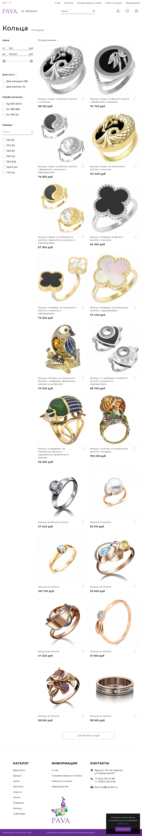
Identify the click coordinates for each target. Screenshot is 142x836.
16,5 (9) (8, 150)
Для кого (9, 74)
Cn (9, 3)
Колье (16, 797)
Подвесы (18, 803)
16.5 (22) (9, 161)
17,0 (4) (8, 172)
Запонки (18, 786)
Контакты (68, 3)
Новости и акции (113, 3)
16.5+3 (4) (9, 167)
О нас (57, 3)
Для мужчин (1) (13, 86)
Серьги (17, 792)
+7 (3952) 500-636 (105, 781)
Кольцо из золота (100, 522)
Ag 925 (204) (12, 103)
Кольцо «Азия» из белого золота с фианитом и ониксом (109, 100)
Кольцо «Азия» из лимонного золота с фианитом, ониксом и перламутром (56, 240)
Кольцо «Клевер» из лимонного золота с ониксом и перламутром (57, 310)
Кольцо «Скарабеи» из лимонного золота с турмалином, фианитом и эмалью (53, 453)
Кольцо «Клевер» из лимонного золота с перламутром (109, 309)
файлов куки (123, 823)
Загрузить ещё (89, 735)
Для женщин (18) (15, 81)
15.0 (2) (8, 145)
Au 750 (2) (10, 114)
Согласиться (123, 829)
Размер (8, 125)
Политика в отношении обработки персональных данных (71, 833)
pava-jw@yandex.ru (106, 787)
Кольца (17, 808)
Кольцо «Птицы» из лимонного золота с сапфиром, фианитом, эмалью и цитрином (57, 381)
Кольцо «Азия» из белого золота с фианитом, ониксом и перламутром (57, 169)
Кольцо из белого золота (53, 522)
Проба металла (13, 97)
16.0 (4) (8, 156)
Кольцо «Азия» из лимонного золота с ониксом (107, 168)
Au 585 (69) (11, 109)
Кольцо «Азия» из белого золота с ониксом (57, 100)
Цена (5, 40)
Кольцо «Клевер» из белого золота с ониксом (106, 238)
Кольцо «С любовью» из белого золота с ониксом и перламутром (109, 381)
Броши (17, 775)
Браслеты (19, 770)
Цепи (16, 781)
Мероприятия (133, 3)
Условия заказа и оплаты (89, 3)
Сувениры (19, 813)
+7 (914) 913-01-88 (105, 778)
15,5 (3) (8, 139)
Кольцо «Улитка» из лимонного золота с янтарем (109, 450)
